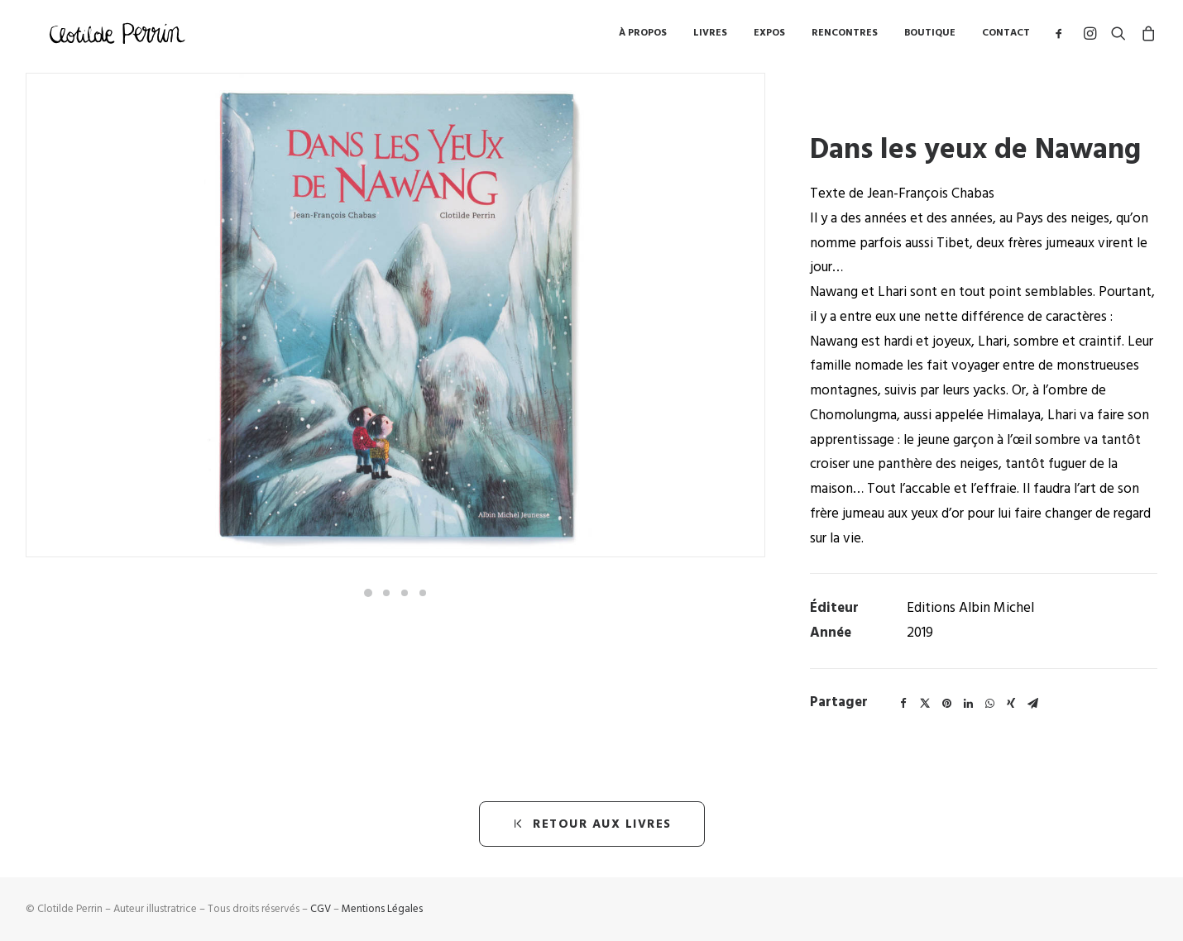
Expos (769, 37)
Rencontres (845, 37)
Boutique (930, 37)
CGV (320, 908)
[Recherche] (1118, 37)
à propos (643, 37)
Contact (1006, 37)
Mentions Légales (382, 908)
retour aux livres (592, 824)
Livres (710, 37)
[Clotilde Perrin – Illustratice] (119, 36)
